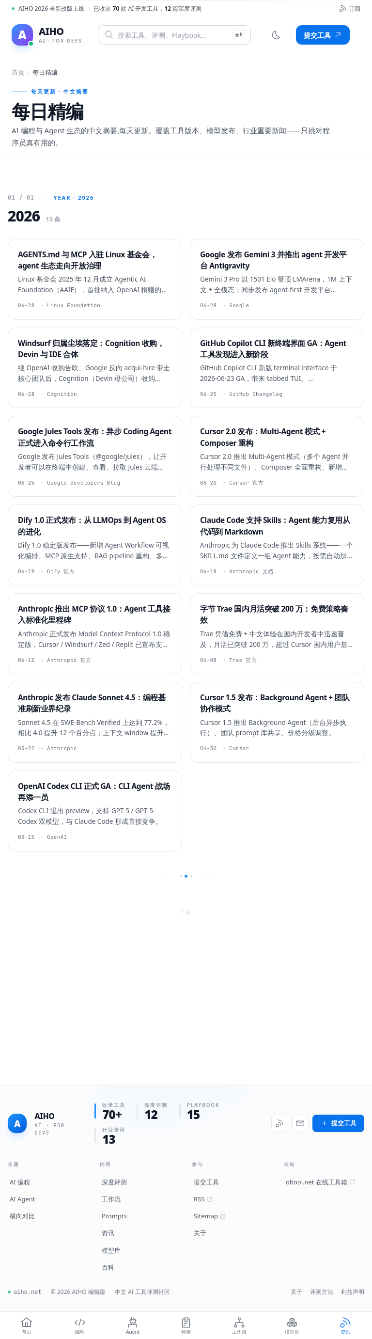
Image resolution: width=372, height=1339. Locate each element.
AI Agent (22, 1199)
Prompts (114, 1216)
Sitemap (210, 1216)
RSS (203, 1199)
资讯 (108, 1233)
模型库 (111, 1250)
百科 (108, 1267)
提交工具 (323, 35)
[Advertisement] (186, 987)
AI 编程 (20, 1182)
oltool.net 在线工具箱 (320, 1182)
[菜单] (356, 35)
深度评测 (114, 1182)
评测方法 (321, 1292)
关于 (200, 1233)
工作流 (111, 1199)
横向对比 (22, 1216)
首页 (18, 72)
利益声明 (352, 1292)
